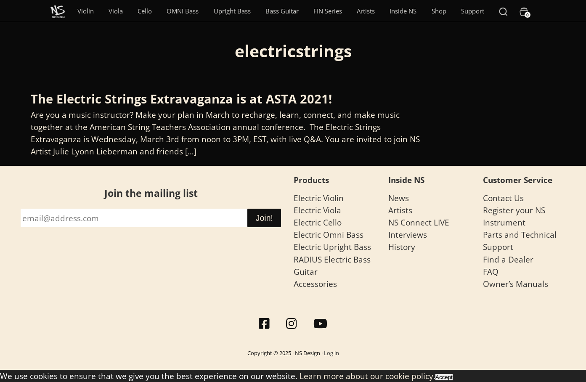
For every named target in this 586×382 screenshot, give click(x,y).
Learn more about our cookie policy (366, 376)
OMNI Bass (183, 11)
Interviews (407, 234)
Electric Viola (317, 210)
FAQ (490, 271)
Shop (439, 11)
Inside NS (403, 11)
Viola (116, 11)
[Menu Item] (57, 11)
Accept (444, 377)
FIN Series (327, 11)
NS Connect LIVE (418, 222)
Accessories (315, 283)
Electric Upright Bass (332, 246)
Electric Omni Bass (328, 234)
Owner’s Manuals (515, 283)
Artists (366, 11)
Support (472, 11)
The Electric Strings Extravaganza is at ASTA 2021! (181, 98)
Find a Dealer (508, 259)
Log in (331, 353)
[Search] (503, 11)
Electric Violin (319, 198)
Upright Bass (232, 11)
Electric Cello (318, 222)
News (398, 198)
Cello (145, 11)
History (401, 246)
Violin (85, 11)
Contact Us (503, 198)
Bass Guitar (282, 11)
